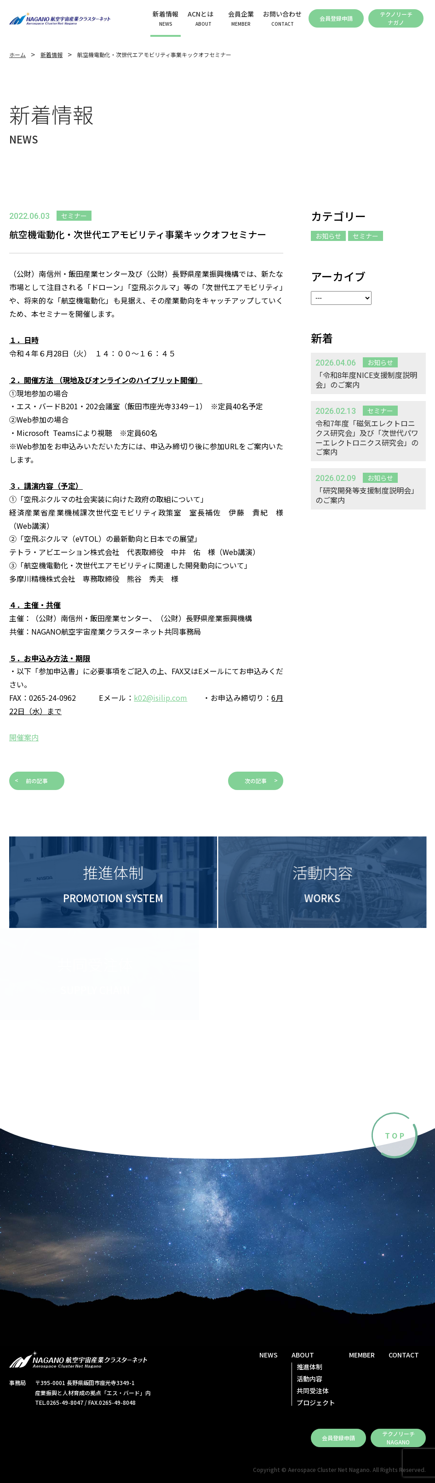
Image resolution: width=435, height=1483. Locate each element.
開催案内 (24, 737)
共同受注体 (313, 1390)
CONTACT (404, 1354)
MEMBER (362, 1354)
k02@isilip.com (160, 697)
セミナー (365, 235)
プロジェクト (316, 1402)
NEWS (268, 1354)
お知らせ (328, 235)
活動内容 (309, 1378)
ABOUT (303, 1354)
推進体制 (309, 1366)
